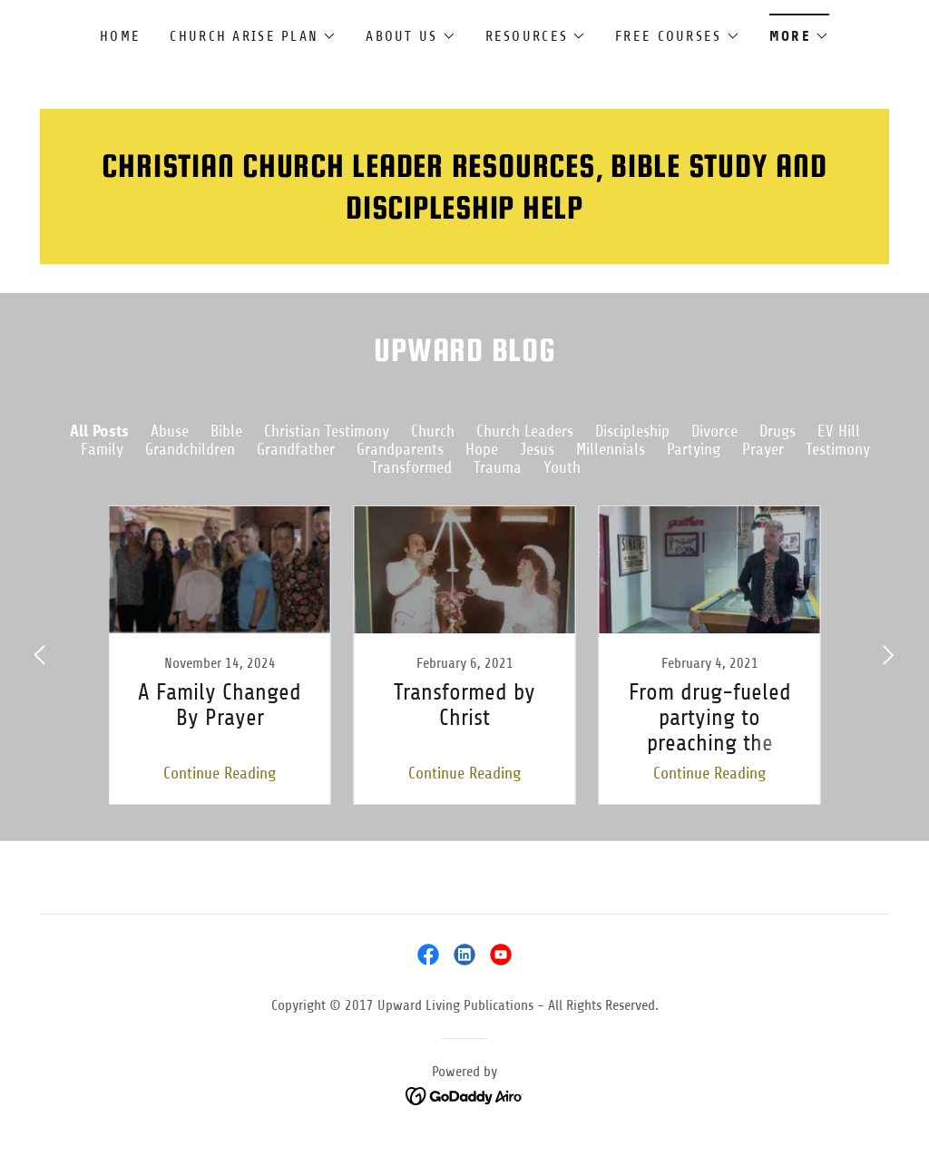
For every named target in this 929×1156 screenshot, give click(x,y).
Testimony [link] (838, 449)
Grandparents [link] (400, 449)
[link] (219, 655)
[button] (253, 36)
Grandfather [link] (296, 449)
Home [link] (120, 36)
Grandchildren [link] (190, 449)
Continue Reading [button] (219, 773)
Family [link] (102, 449)
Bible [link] (226, 431)
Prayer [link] (763, 449)
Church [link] (433, 431)
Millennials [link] (610, 449)
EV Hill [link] (838, 431)
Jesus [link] (537, 449)
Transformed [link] (411, 467)
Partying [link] (693, 449)
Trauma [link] (498, 467)
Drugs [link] (777, 431)
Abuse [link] (170, 431)
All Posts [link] (99, 431)
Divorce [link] (714, 431)
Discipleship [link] (632, 431)
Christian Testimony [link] (326, 431)
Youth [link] (562, 467)
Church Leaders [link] (524, 431)
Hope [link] (481, 449)
